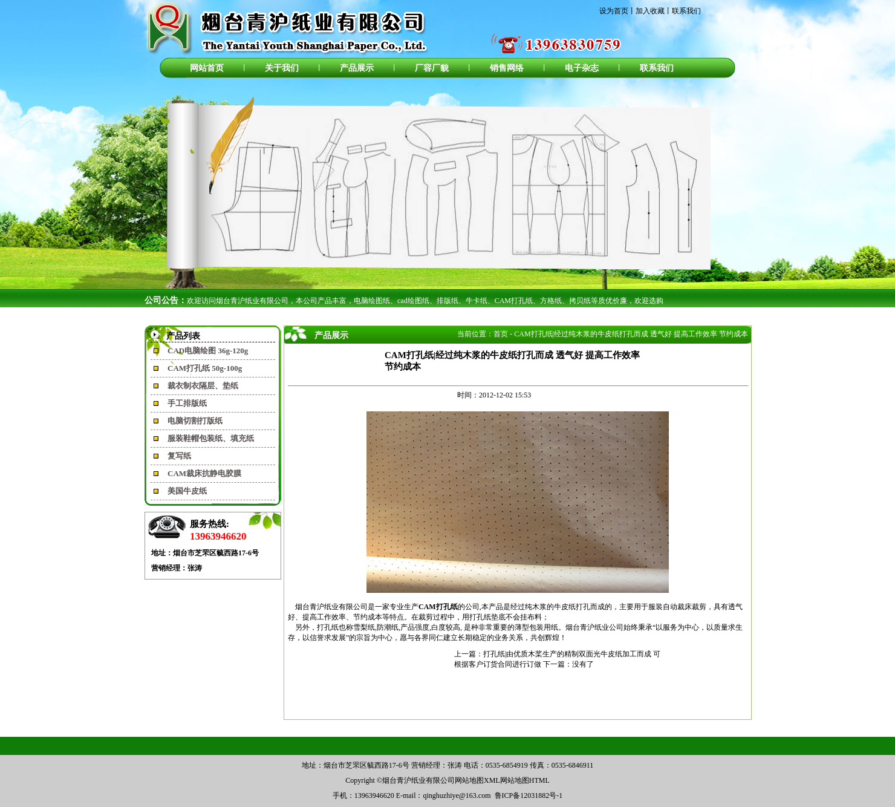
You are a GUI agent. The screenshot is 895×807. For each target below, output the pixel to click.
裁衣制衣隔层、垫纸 (203, 385)
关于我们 (282, 68)
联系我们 (686, 11)
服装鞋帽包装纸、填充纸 (211, 438)
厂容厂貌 (432, 68)
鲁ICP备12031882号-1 (529, 795)
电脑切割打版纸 (195, 420)
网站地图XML (477, 780)
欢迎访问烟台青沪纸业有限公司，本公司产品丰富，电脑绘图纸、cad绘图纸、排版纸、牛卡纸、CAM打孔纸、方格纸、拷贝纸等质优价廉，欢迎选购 (425, 300)
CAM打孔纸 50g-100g (205, 368)
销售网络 (507, 68)
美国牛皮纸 (187, 490)
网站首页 (207, 68)
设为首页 (613, 11)
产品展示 (357, 68)
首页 (500, 334)
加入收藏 (650, 11)
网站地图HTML (525, 780)
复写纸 (179, 455)
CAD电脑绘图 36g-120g (208, 350)
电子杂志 (582, 68)
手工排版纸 (187, 403)
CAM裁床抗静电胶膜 (204, 473)
